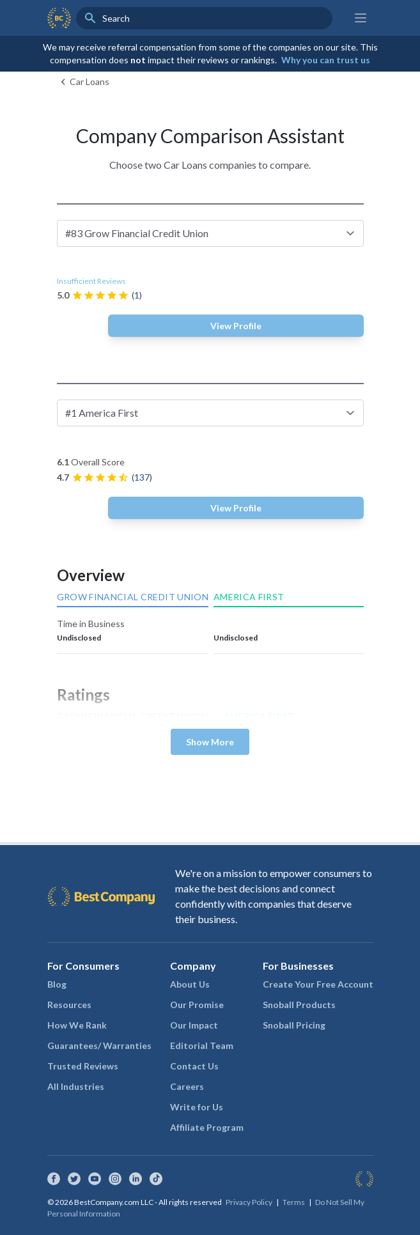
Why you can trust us (325, 59)
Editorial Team (201, 1045)
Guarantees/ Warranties (99, 1045)
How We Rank (77, 1025)
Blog (56, 984)
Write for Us (196, 1106)
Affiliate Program (207, 1127)
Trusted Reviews (82, 1065)
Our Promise (197, 1004)
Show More (210, 741)
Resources (69, 1004)
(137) (142, 477)
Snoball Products (299, 1004)
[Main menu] (360, 18)
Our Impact (194, 1025)
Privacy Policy (249, 1202)
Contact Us (194, 1065)
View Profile (235, 325)
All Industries (75, 1086)
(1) (137, 295)
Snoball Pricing (294, 1025)
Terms (294, 1202)
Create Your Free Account (318, 984)
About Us (190, 984)
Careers (187, 1086)
